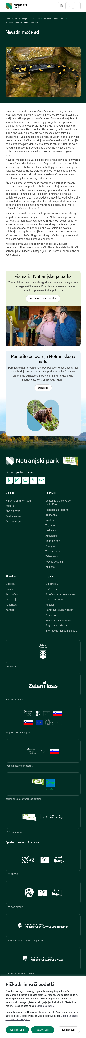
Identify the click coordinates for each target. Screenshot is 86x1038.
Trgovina (50, 525)
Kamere (10, 610)
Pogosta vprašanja (56, 625)
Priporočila (12, 594)
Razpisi (49, 605)
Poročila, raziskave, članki (60, 594)
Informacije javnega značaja (61, 631)
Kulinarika (51, 515)
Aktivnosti (51, 536)
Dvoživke (47, 19)
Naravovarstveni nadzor (59, 610)
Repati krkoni (59, 19)
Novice (9, 589)
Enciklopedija (21, 19)
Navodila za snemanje (58, 620)
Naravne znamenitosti (18, 501)
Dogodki (10, 584)
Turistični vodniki (54, 551)
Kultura (10, 506)
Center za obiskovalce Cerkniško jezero (58, 503)
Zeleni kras (51, 556)
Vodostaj (11, 599)
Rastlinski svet (14, 516)
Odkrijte (9, 19)
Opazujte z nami (54, 599)
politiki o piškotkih (44, 1006)
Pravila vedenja (54, 562)
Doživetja (50, 530)
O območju (51, 584)
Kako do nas (52, 541)
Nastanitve (51, 520)
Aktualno (11, 576)
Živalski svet (34, 19)
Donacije (43, 388)
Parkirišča (11, 605)
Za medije (51, 615)
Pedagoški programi (56, 510)
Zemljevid (50, 546)
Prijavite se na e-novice (43, 298)
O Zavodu (51, 589)
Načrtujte (50, 493)
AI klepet (50, 567)
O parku (49, 576)
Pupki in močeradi (14, 23)
